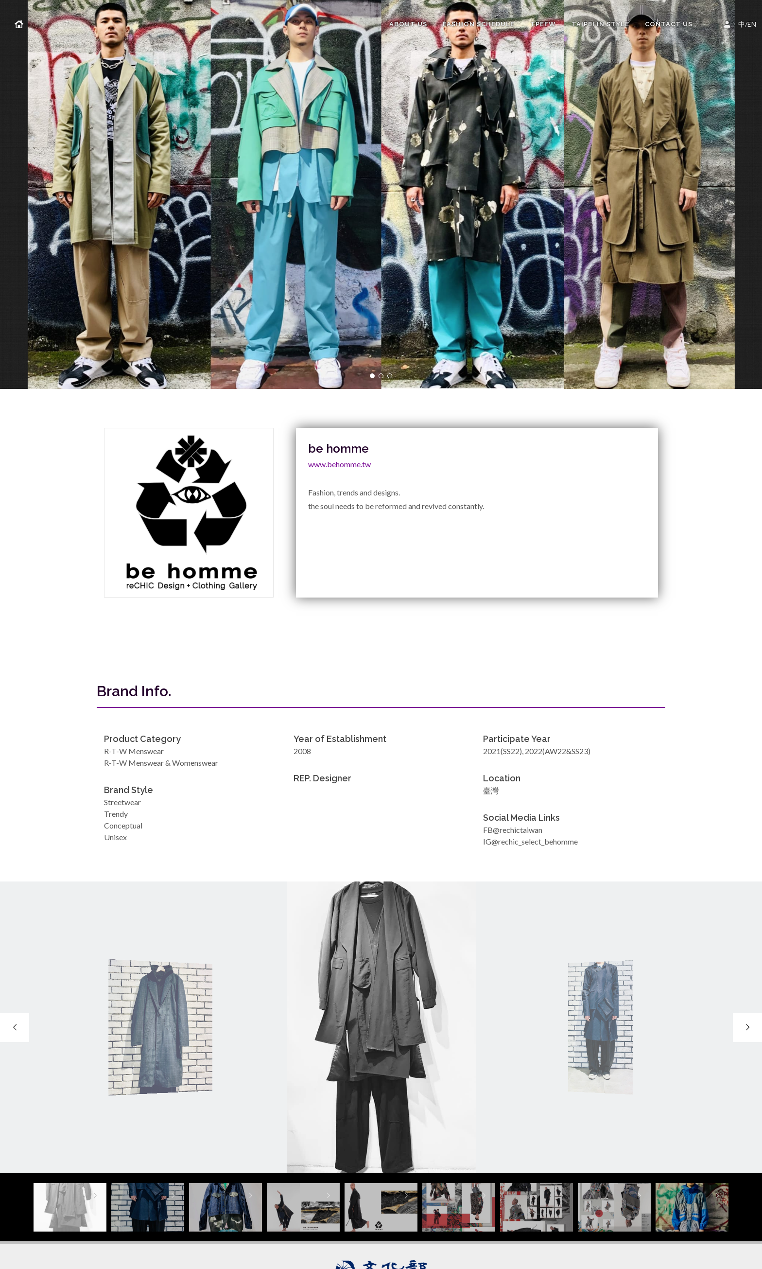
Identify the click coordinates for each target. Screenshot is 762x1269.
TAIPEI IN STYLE (600, 24)
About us (408, 24)
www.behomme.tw (339, 464)
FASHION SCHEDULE (479, 24)
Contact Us (669, 24)
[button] (372, 375)
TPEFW (543, 24)
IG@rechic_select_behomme (530, 841)
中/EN (741, 23)
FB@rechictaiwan (512, 829)
